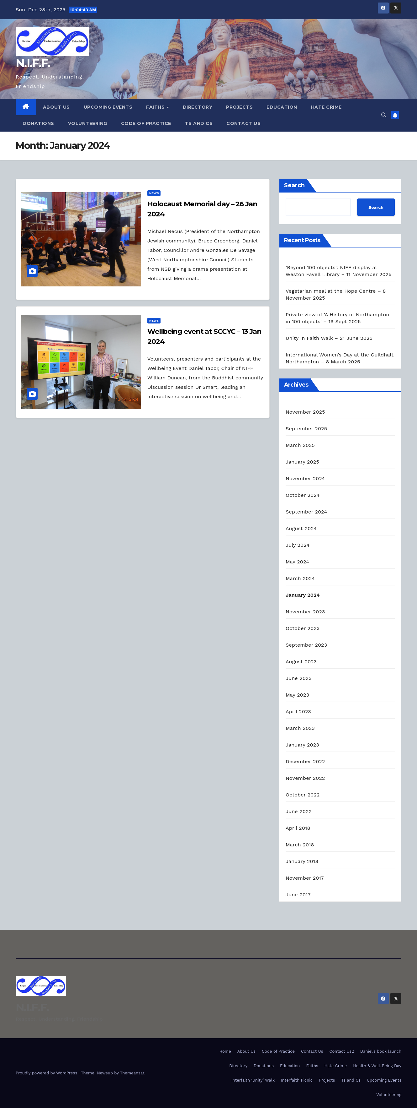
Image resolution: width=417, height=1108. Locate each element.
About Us (56, 107)
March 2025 (300, 445)
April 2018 (298, 828)
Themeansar (132, 1073)
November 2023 (305, 612)
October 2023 (302, 628)
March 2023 (300, 728)
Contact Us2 (342, 1051)
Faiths (156, 107)
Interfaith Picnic (297, 1080)
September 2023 (306, 645)
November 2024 (305, 478)
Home (225, 1051)
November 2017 (305, 878)
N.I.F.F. (33, 63)
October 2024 (302, 495)
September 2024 (306, 512)
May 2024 (297, 562)
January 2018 (302, 861)
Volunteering (87, 123)
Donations (38, 123)
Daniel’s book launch (380, 1051)
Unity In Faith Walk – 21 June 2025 (329, 338)
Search (294, 185)
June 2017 (298, 895)
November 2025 (305, 412)
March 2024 (300, 578)
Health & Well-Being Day (377, 1065)
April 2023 (298, 711)
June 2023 (299, 678)
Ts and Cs (199, 123)
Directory (198, 107)
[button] (383, 115)
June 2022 (299, 811)
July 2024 (297, 545)
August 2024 (301, 528)
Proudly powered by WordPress (47, 1073)
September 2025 (306, 429)
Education (282, 107)
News (154, 193)
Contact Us (243, 123)
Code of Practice (146, 123)
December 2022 (305, 761)
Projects (239, 107)
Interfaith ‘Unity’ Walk (253, 1080)
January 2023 (302, 745)
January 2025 (302, 462)
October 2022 (302, 795)
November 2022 (305, 778)
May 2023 (297, 695)
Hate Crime (326, 107)
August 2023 (301, 662)
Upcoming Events (108, 107)
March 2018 (300, 845)
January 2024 (303, 595)
